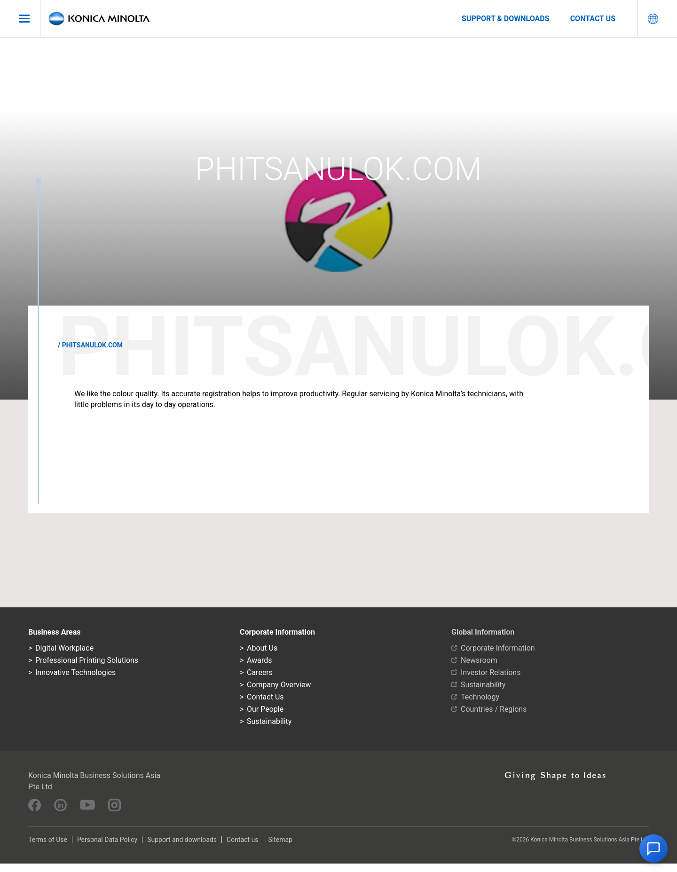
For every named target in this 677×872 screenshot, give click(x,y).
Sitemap (280, 839)
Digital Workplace (64, 648)
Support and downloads (182, 839)
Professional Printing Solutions (86, 660)
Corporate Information (498, 648)
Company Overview (279, 684)
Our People (265, 709)
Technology (480, 696)
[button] (653, 848)
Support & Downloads (506, 18)
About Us (262, 648)
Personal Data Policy (107, 839)
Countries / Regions (494, 709)
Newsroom (479, 660)
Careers (260, 672)
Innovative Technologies (75, 672)
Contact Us (265, 696)
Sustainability (269, 721)
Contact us (592, 18)
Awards (259, 660)
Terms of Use (47, 839)
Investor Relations (490, 672)
